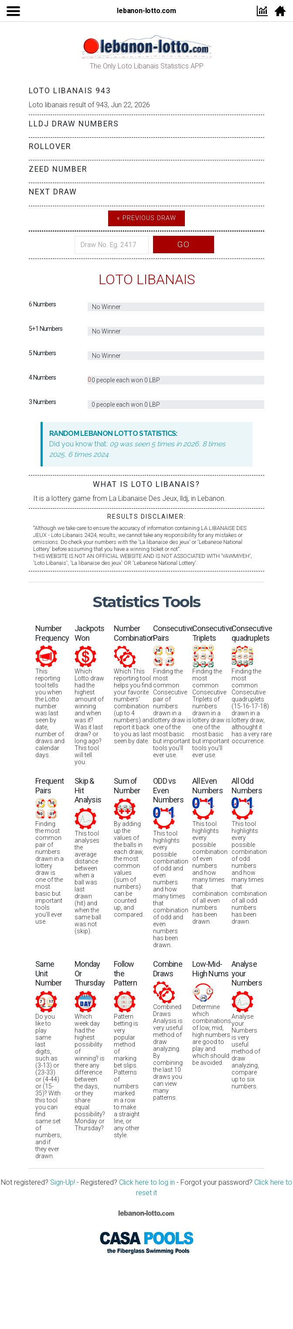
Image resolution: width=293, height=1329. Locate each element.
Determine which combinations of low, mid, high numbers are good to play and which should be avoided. (211, 1012)
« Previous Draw (146, 218)
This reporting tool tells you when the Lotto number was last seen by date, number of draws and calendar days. (52, 691)
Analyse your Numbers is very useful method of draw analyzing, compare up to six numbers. (247, 1024)
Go (183, 244)
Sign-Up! (62, 1182)
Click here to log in (147, 1182)
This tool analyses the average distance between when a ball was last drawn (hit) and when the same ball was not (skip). (88, 855)
